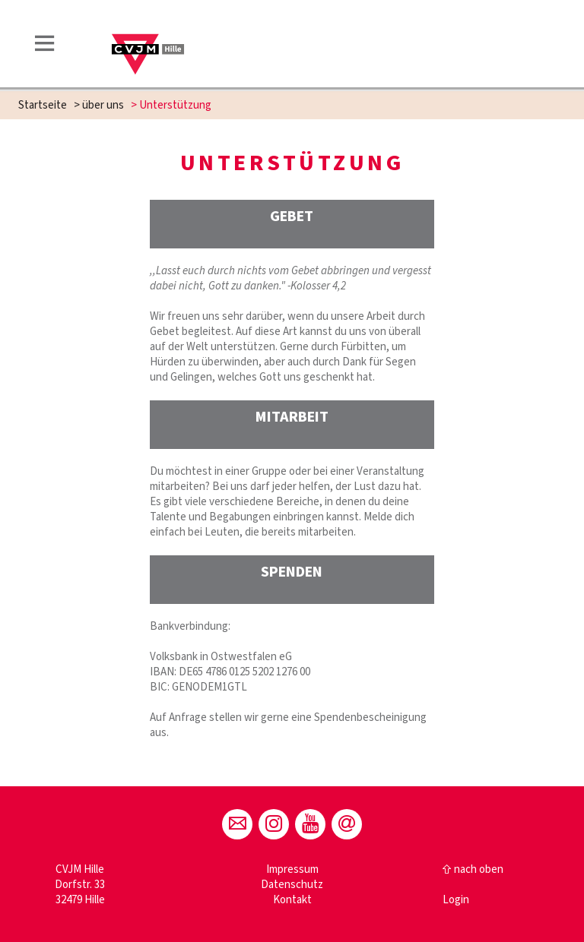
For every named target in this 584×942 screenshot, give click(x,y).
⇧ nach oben (473, 869)
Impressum (292, 869)
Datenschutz (292, 885)
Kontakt (292, 900)
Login (456, 900)
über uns (103, 105)
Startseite (42, 105)
